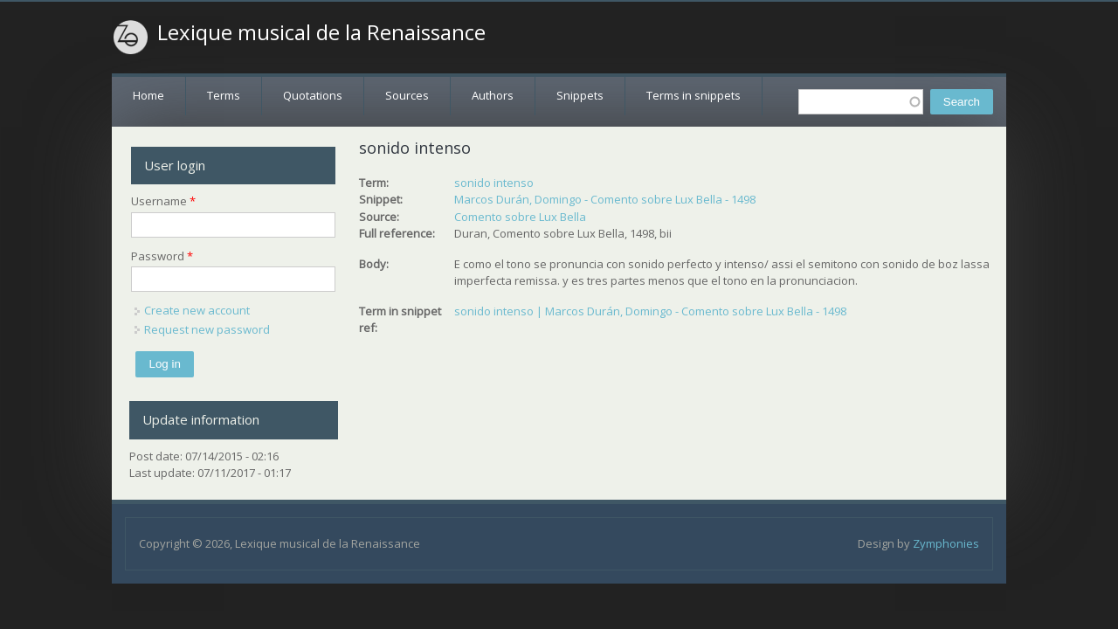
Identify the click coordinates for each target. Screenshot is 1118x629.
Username (163, 201)
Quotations (312, 95)
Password (162, 256)
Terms (223, 95)
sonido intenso (494, 182)
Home (148, 95)
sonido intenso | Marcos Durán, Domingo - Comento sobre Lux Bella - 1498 (650, 311)
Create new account (197, 310)
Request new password (207, 329)
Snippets (580, 95)
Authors (493, 95)
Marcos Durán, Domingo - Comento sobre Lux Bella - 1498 (605, 199)
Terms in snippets (693, 95)
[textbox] (860, 101)
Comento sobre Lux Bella (520, 217)
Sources (407, 95)
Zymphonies (946, 543)
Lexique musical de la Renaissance (321, 32)
